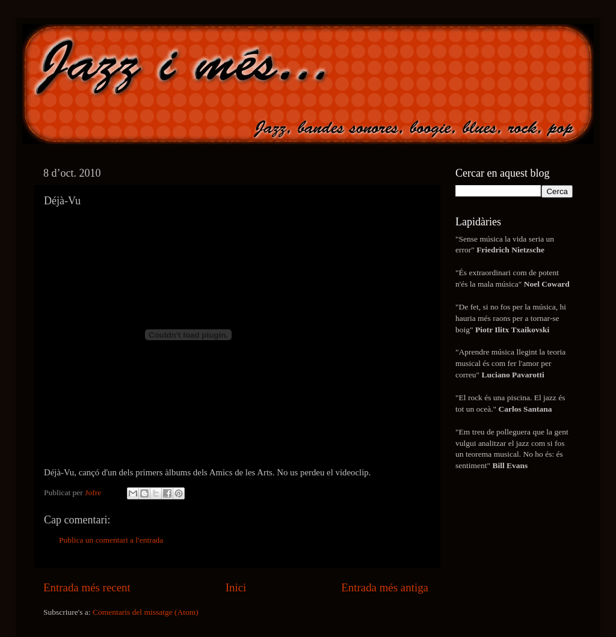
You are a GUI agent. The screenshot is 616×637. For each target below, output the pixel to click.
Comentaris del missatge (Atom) (146, 612)
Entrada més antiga (384, 587)
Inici (236, 587)
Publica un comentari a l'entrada (111, 539)
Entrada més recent (87, 587)
